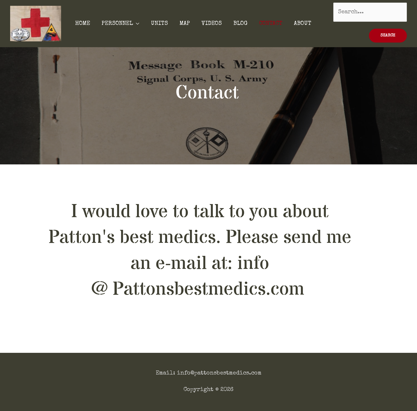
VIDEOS (212, 24)
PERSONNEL (117, 24)
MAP (185, 24)
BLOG (240, 24)
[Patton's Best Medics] (35, 23)
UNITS (159, 24)
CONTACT (270, 24)
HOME (82, 24)
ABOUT (302, 24)
